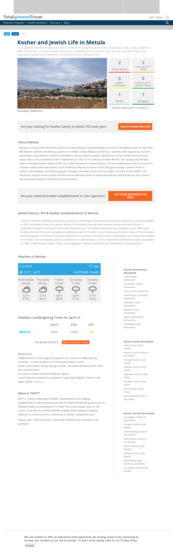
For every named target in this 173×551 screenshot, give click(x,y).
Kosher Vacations (38, 22)
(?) (147, 108)
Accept (30, 545)
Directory (56, 22)
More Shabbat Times (75, 342)
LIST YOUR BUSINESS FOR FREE (130, 196)
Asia (7, 33)
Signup (159, 17)
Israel (15, 33)
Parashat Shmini (46, 342)
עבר (167, 17)
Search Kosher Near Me (135, 126)
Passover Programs (14, 22)
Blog (67, 22)
